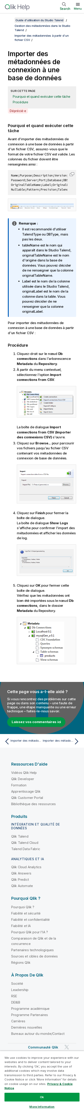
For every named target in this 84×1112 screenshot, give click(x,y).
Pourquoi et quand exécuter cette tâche (41, 96)
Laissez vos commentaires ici (36, 722)
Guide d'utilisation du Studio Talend (39, 20)
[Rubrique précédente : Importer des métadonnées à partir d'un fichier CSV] (22, 741)
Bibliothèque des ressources (33, 804)
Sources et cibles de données (34, 956)
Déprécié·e (18, 111)
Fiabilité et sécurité (26, 913)
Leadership (20, 990)
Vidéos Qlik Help (24, 773)
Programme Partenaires (29, 1015)
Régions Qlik (20, 962)
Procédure (20, 102)
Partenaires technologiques (32, 950)
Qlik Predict (20, 879)
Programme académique (30, 1008)
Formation (18, 785)
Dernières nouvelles (26, 1027)
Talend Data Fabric (25, 849)
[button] (72, 174)
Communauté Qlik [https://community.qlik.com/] (43, 1047)
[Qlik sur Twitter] (66, 1047)
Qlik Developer (22, 779)
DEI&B (15, 1002)
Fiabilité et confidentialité (30, 919)
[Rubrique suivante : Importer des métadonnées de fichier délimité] (62, 741)
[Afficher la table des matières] (9, 20)
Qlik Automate (22, 886)
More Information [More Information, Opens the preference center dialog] (41, 1106)
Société (17, 983)
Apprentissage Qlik (26, 791)
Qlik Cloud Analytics (26, 867)
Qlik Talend (19, 836)
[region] (42, 1081)
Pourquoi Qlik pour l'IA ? (29, 932)
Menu (78, 8)
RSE (14, 996)
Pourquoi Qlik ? (22, 907)
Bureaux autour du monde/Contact (38, 1034)
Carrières (18, 1021)
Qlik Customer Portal (27, 798)
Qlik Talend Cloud (24, 843)
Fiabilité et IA (21, 926)
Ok (42, 1097)
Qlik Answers (21, 873)
